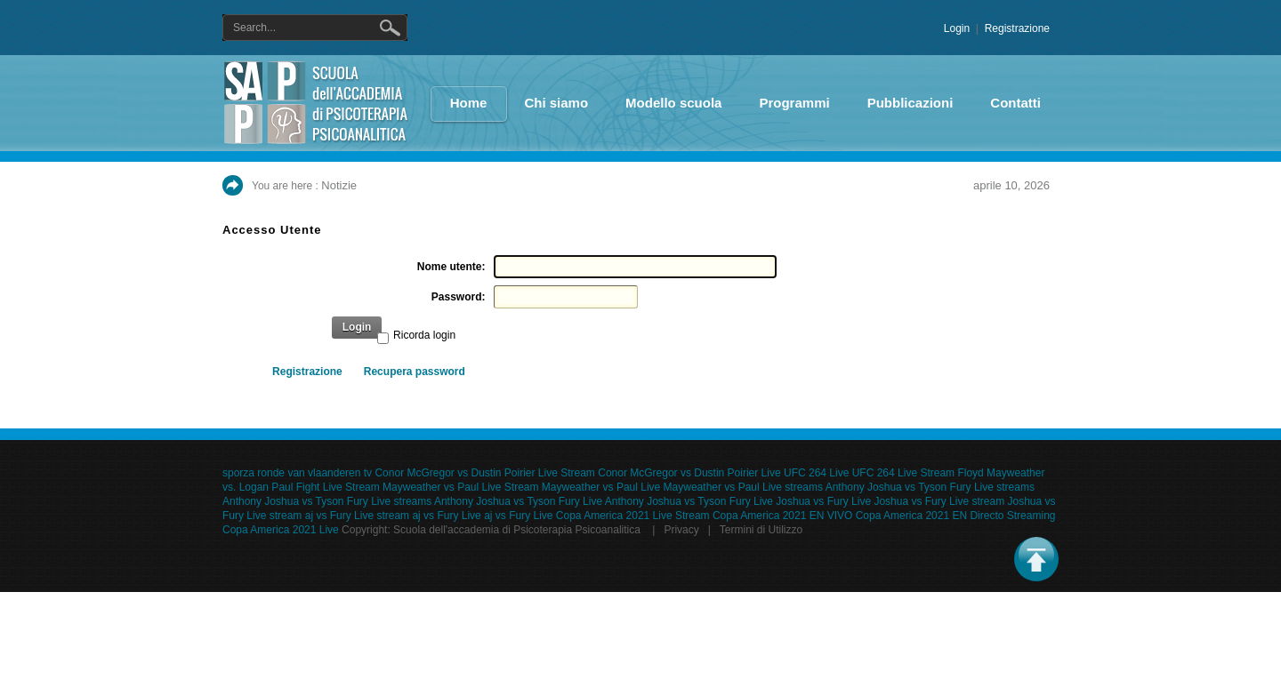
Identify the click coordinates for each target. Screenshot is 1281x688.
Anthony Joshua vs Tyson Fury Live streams (930, 487)
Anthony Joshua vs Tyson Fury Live (518, 501)
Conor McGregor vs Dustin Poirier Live (689, 473)
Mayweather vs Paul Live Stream (460, 487)
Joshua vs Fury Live (823, 501)
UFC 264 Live (816, 473)
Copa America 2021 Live (280, 530)
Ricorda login (424, 335)
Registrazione (1017, 28)
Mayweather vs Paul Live (601, 487)
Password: (458, 297)
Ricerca (393, 27)
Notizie (339, 185)
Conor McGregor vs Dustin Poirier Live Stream (484, 473)
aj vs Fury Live (446, 515)
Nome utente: (451, 266)
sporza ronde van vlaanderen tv (297, 473)
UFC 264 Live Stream (903, 473)
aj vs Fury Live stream (357, 515)
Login (957, 28)
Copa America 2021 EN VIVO (782, 515)
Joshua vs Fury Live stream (939, 501)
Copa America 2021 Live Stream (633, 515)
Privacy (681, 530)
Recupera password (414, 371)
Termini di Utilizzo (761, 530)
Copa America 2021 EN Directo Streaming (956, 515)
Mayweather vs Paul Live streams (743, 487)
